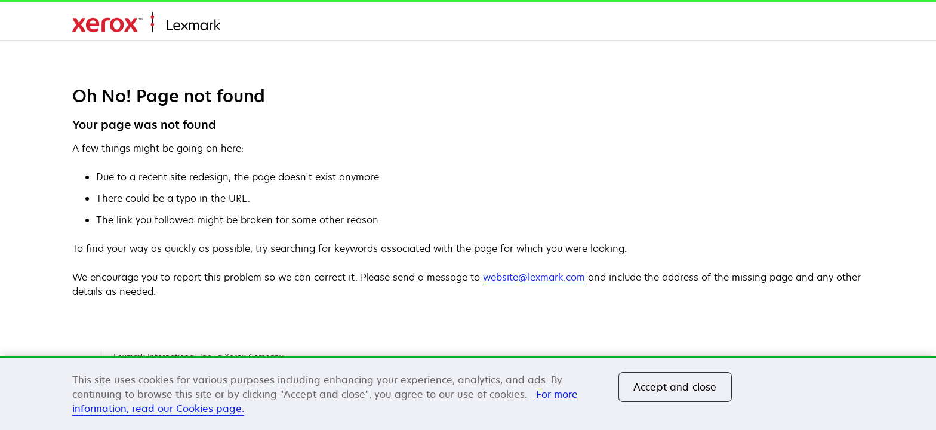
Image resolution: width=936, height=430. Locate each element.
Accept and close (675, 387)
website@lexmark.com (534, 277)
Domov (146, 22)
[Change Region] (849, 24)
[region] (468, 393)
